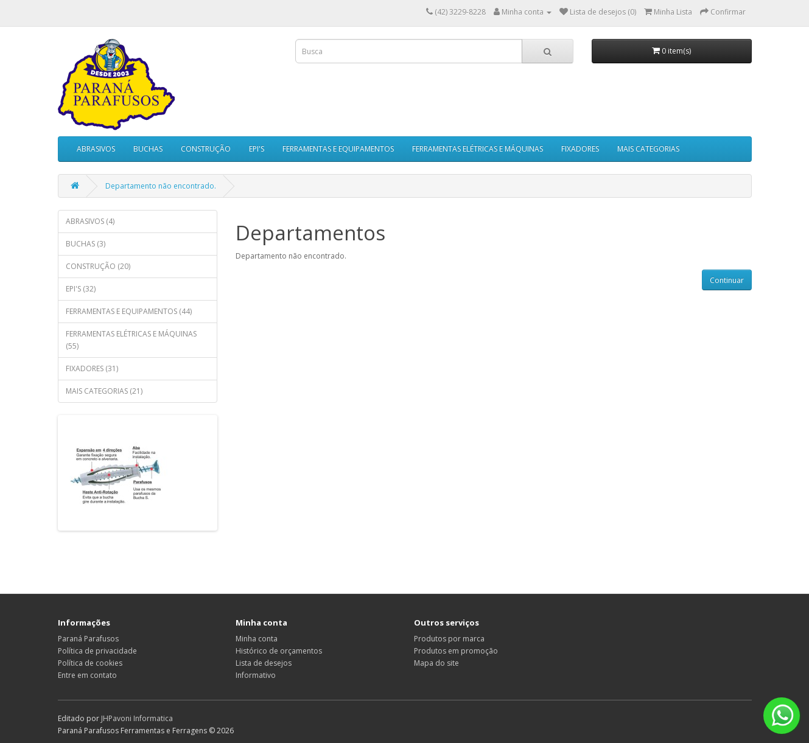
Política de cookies (90, 663)
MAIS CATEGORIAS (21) (104, 391)
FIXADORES (580, 149)
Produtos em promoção (456, 651)
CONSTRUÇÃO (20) (98, 266)
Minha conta (257, 638)
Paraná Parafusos (88, 638)
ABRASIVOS (96, 149)
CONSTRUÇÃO (206, 149)
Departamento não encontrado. (160, 186)
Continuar (727, 280)
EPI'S (256, 149)
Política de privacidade (97, 651)
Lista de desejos (264, 663)
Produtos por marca (449, 638)
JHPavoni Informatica (137, 718)
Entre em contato (87, 675)
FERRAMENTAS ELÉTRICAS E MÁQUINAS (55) (131, 340)
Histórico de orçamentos (279, 651)
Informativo (256, 675)
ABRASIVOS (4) (90, 221)
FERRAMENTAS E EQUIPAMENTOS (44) (129, 311)
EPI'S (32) (81, 289)
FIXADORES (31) (92, 368)
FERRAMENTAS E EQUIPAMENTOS (338, 149)
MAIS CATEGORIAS (648, 149)
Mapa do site (436, 663)
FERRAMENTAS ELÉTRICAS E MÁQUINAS (477, 149)
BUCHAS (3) (85, 244)
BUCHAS (148, 149)
